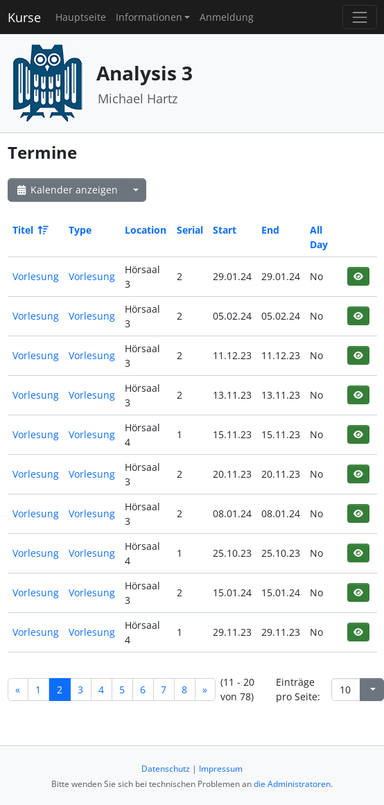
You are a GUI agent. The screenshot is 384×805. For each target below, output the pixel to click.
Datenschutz (165, 768)
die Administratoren (292, 784)
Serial (190, 229)
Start (224, 229)
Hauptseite (80, 17)
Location (145, 229)
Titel (29, 230)
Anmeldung (227, 17)
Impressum (221, 768)
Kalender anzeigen (66, 189)
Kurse (24, 17)
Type (80, 229)
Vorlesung (35, 276)
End (270, 229)
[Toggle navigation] (359, 17)
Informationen (149, 17)
